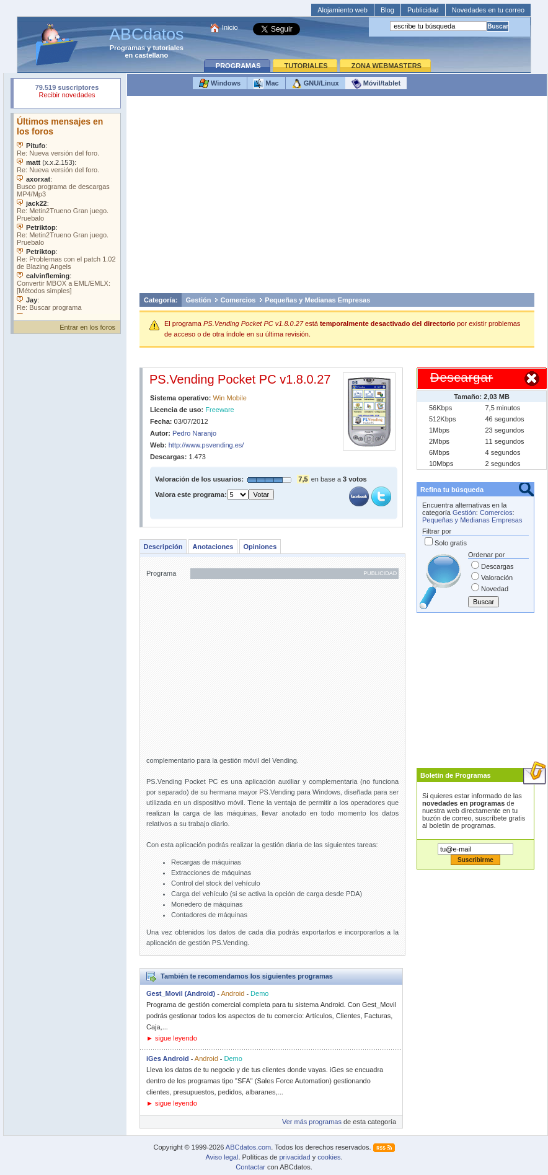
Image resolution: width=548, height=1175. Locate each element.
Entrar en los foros (87, 327)
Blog (387, 10)
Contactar (250, 1167)
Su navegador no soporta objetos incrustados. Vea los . (67, 213)
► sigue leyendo (171, 1038)
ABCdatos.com (248, 1147)
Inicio (230, 27)
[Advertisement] (336, 197)
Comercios (237, 300)
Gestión (198, 300)
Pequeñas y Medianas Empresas (317, 300)
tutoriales (167, 47)
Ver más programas (312, 1121)
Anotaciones (212, 546)
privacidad (294, 1157)
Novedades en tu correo (488, 10)
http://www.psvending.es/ (206, 445)
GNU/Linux (315, 84)
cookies (328, 1157)
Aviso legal (221, 1157)
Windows (220, 84)
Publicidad (423, 10)
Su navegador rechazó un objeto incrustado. (67, 93)
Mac (266, 84)
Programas (127, 47)
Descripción (163, 546)
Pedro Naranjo (194, 433)
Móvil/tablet (376, 84)
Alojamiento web (342, 10)
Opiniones (259, 546)
